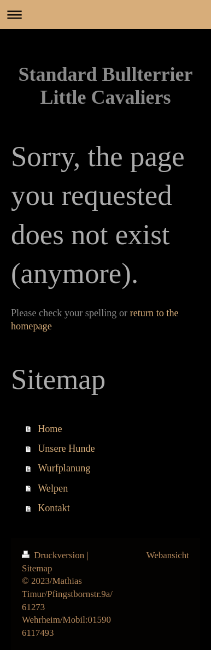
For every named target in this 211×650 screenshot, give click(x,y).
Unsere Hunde (66, 448)
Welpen (53, 488)
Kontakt (54, 508)
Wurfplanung (64, 468)
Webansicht (167, 555)
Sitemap (37, 568)
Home (50, 428)
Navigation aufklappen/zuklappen (105, 14)
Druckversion (54, 555)
